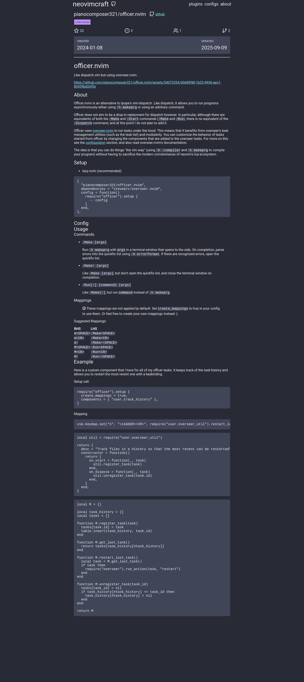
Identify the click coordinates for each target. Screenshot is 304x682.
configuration (96, 144)
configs (211, 4)
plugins (196, 4)
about (225, 4)
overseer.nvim (103, 132)
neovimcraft (91, 4)
